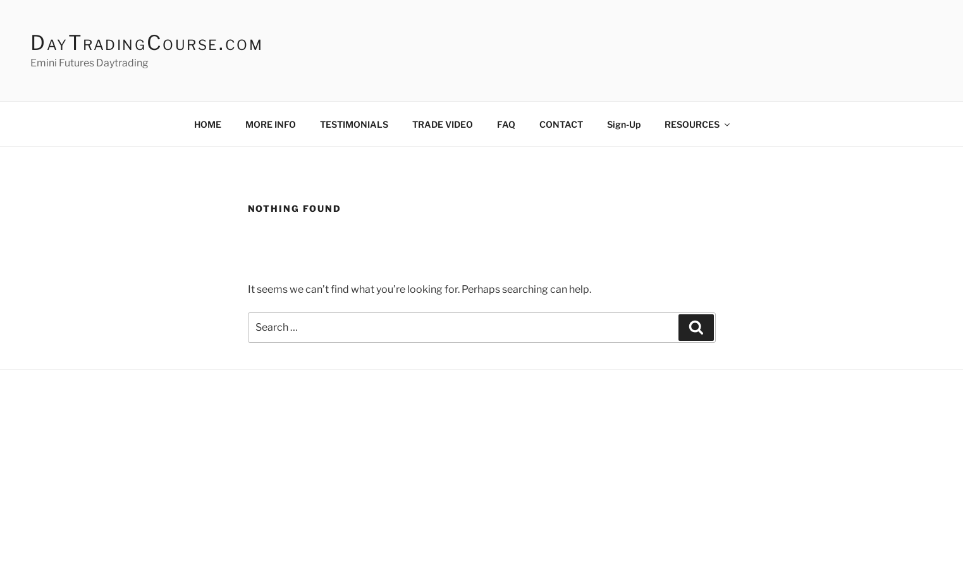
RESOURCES (698, 124)
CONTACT (561, 124)
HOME (207, 124)
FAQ (506, 124)
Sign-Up (624, 124)
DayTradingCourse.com (146, 42)
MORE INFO (270, 124)
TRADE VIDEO (442, 124)
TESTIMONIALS (354, 124)
